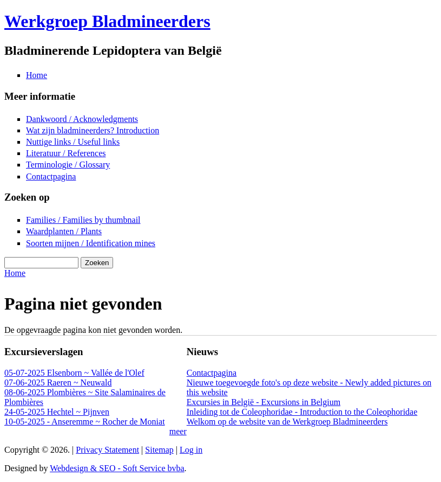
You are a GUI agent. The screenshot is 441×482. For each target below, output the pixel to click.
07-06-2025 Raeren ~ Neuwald (57, 382)
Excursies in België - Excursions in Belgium (263, 402)
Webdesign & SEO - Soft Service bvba (117, 468)
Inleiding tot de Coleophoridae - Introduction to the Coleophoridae (302, 411)
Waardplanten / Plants (64, 231)
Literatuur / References (66, 153)
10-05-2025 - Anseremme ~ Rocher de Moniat (84, 421)
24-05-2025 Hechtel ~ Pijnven (56, 411)
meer (178, 431)
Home (36, 75)
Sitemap (159, 449)
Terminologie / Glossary (68, 164)
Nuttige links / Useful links (73, 141)
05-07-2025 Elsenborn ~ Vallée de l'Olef (74, 372)
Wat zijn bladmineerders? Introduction (92, 130)
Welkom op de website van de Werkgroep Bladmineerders (287, 421)
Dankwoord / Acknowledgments (82, 119)
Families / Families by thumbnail (83, 219)
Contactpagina (51, 176)
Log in (191, 449)
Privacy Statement (107, 449)
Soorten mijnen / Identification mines (90, 243)
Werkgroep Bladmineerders (107, 21)
